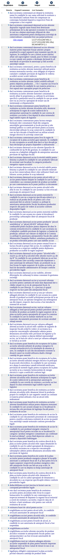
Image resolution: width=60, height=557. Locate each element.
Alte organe (18, 40)
